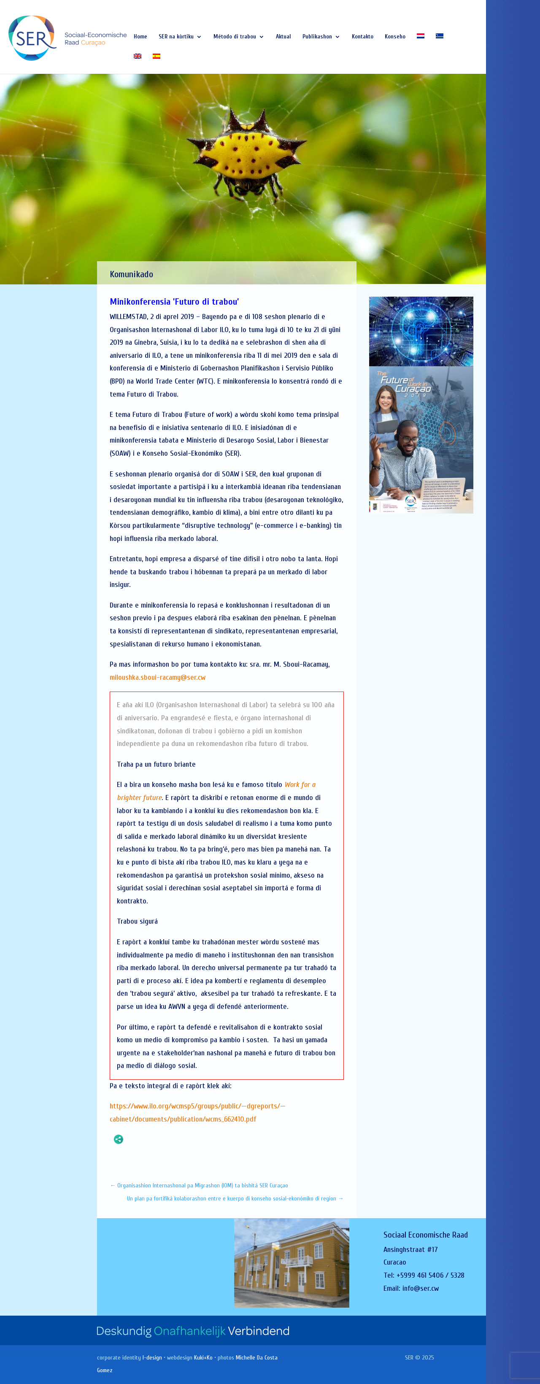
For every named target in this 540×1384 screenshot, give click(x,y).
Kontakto (362, 37)
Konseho (395, 37)
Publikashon (317, 37)
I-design (152, 1357)
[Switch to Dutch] (420, 43)
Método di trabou (234, 37)
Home (140, 37)
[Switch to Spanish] (156, 64)
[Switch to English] (137, 64)
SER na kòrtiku (176, 37)
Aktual (283, 37)
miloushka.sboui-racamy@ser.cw (157, 677)
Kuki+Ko (203, 1357)
